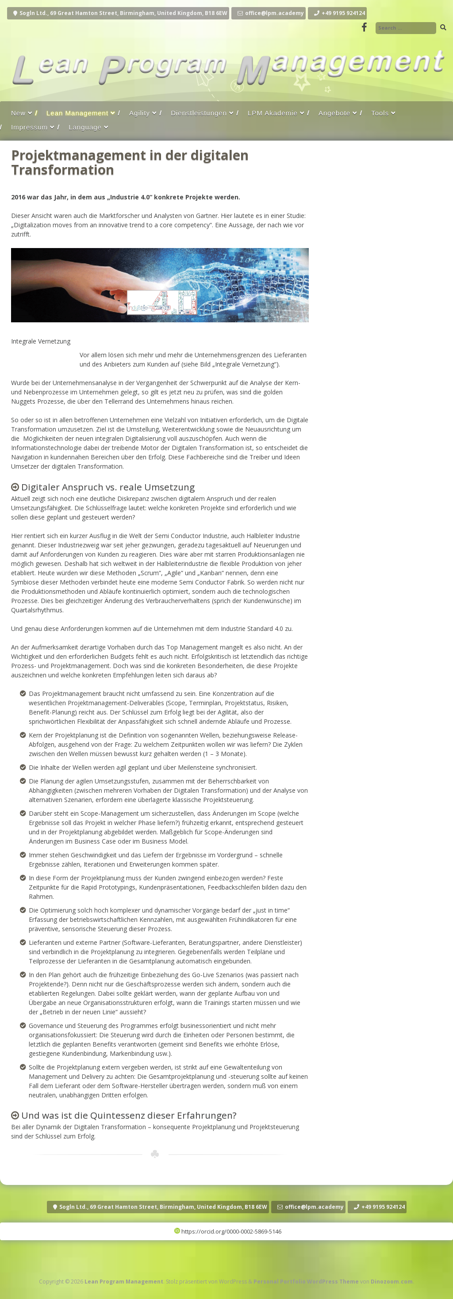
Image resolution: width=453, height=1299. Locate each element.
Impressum (29, 127)
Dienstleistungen (199, 113)
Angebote (334, 113)
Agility (139, 113)
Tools (380, 113)
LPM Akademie (273, 113)
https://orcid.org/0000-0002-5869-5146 (227, 1231)
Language (85, 127)
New (18, 113)
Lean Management (77, 113)
